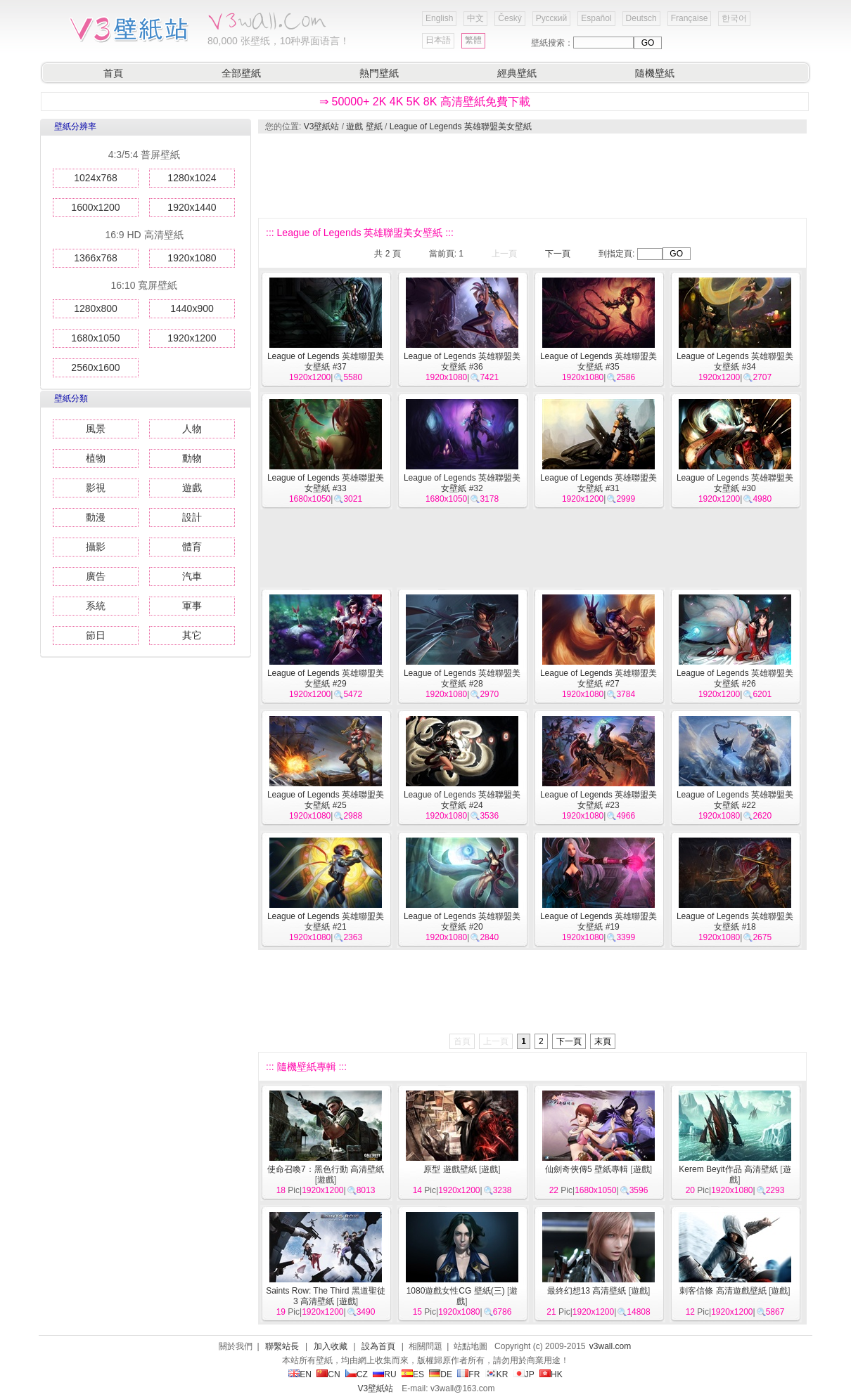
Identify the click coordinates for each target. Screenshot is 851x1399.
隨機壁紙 (654, 73)
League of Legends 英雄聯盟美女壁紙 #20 (462, 921)
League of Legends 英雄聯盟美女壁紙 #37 (325, 361)
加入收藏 (330, 1346)
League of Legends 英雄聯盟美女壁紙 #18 (735, 921)
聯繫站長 (282, 1346)
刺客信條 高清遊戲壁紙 (722, 1291)
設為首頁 (378, 1346)
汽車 (192, 576)
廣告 (95, 576)
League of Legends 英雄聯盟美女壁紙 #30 (735, 483)
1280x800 (95, 308)
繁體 (473, 40)
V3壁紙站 (322, 126)
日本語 (438, 40)
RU (384, 1374)
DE (440, 1374)
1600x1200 (95, 207)
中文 (475, 18)
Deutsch (641, 18)
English (439, 18)
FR (468, 1374)
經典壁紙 (517, 73)
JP (524, 1374)
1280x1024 (191, 177)
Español (596, 18)
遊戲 (192, 487)
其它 (192, 635)
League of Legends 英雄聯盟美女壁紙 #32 (462, 483)
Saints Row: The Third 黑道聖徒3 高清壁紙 (325, 1296)
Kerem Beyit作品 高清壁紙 (728, 1169)
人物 (192, 428)
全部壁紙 (241, 73)
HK (551, 1374)
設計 (192, 517)
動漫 (95, 517)
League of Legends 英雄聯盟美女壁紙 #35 (598, 361)
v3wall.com (610, 1346)
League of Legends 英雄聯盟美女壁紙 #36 (462, 361)
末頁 (602, 1041)
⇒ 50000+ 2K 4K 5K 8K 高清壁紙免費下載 (424, 102)
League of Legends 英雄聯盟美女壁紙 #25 (325, 800)
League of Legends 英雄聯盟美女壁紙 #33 (325, 483)
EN (300, 1374)
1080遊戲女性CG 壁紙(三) (456, 1291)
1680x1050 (95, 338)
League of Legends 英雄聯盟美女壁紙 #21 (325, 921)
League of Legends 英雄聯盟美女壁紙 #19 (598, 921)
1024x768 (95, 177)
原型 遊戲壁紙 (449, 1169)
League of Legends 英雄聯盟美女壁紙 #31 (598, 483)
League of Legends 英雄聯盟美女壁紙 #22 (735, 800)
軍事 (192, 605)
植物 (95, 458)
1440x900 (192, 308)
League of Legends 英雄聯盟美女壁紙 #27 (598, 678)
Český (509, 18)
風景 (95, 428)
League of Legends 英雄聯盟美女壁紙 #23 (598, 800)
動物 (192, 458)
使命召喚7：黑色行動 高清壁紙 (325, 1169)
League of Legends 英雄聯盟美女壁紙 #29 (325, 678)
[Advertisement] (532, 175)
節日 (95, 635)
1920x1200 (191, 338)
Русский (552, 18)
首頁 (113, 73)
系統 (95, 605)
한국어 (734, 18)
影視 (95, 487)
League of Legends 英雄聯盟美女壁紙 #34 (735, 361)
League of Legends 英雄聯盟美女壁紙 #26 (735, 678)
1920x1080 (191, 257)
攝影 (95, 546)
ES (413, 1374)
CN (328, 1374)
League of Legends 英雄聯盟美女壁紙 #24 (462, 800)
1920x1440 (191, 207)
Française (689, 18)
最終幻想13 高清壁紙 (587, 1291)
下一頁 (557, 254)
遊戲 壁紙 (364, 126)
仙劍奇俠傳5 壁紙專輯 (586, 1169)
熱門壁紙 (379, 73)
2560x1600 (95, 367)
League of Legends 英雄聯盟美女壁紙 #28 (462, 678)
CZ (356, 1374)
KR (496, 1374)
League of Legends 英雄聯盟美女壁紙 (461, 126)
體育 (192, 546)
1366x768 (95, 257)
